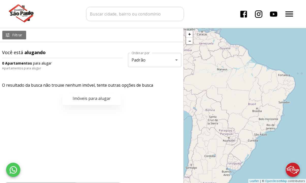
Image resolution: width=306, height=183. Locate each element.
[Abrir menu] (289, 14)
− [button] (189, 41)
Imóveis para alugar (92, 98)
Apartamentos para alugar (21, 68)
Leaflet (254, 181)
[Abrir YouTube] (273, 14)
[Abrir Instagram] (258, 14)
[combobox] (135, 14)
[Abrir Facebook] (243, 14)
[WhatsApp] (13, 170)
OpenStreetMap (276, 181)
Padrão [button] (139, 60)
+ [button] (189, 34)
